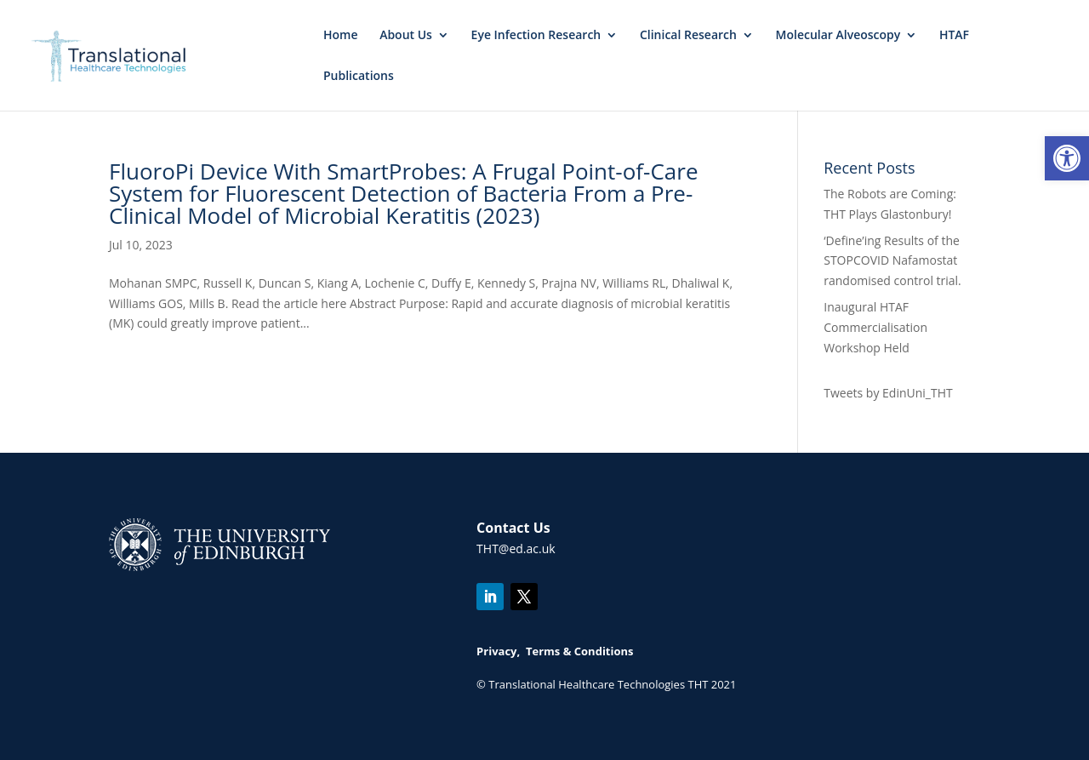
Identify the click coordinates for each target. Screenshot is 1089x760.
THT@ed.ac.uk (516, 548)
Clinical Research (688, 36)
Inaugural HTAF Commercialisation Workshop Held (875, 327)
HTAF (954, 36)
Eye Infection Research (536, 36)
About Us (405, 36)
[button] (1067, 158)
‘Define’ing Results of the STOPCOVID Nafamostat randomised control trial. (892, 260)
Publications (358, 76)
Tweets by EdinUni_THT (888, 393)
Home (340, 36)
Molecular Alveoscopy (838, 36)
